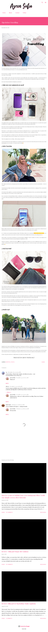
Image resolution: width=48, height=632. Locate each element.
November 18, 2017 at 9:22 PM (14, 372)
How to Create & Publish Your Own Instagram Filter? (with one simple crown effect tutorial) (23, 496)
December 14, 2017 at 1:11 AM (22, 377)
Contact (17, 13)
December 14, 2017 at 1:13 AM (22, 394)
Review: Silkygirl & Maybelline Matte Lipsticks (19, 604)
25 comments (9, 564)
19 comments (9, 512)
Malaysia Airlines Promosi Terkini (39, 233)
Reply (7, 383)
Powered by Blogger (24, 626)
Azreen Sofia (12, 377)
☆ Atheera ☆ (8, 392)
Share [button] (43, 362)
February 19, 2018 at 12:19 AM (22, 408)
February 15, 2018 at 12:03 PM (18, 404)
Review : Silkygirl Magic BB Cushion (15, 551)
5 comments (9, 618)
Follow (23, 13)
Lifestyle (8, 362)
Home (3, 13)
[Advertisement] (25, 445)
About (9, 13)
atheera (7, 386)
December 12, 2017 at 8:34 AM (16, 386)
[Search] (42, 2)
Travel (13, 362)
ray (6, 372)
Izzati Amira (8, 404)
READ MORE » (43, 512)
